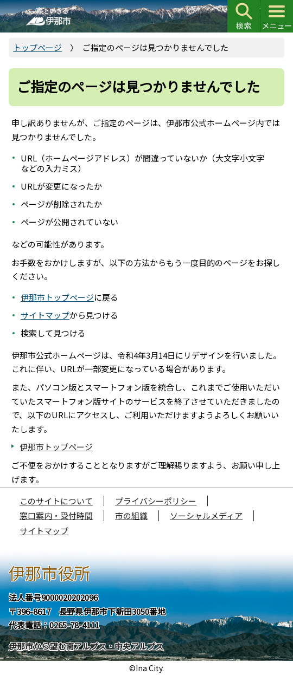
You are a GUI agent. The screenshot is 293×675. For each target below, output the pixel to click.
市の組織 (131, 515)
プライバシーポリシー (155, 501)
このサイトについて (56, 501)
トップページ (37, 47)
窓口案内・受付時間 (56, 515)
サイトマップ (45, 315)
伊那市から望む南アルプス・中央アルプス (86, 646)
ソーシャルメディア (206, 515)
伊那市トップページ (57, 297)
